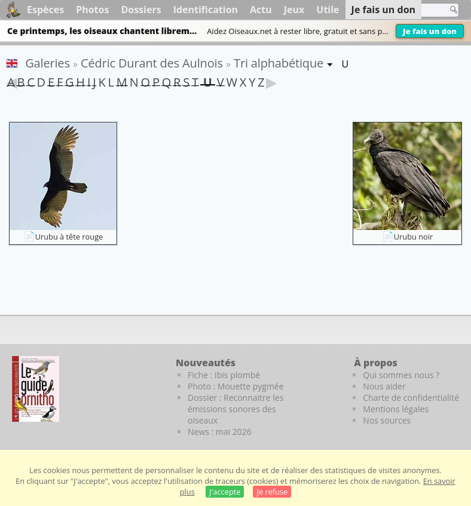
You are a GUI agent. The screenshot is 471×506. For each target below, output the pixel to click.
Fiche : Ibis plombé (224, 375)
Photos (92, 9)
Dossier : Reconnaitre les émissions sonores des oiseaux (235, 409)
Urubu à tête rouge (69, 236)
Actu (261, 9)
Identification (205, 9)
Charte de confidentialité (411, 397)
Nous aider (384, 386)
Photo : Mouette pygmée (236, 386)
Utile (327, 9)
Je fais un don (430, 31)
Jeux (294, 9)
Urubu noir (413, 236)
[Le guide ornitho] (35, 389)
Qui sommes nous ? (401, 375)
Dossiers (141, 9)
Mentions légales (396, 409)
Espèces (45, 9)
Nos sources (387, 420)
